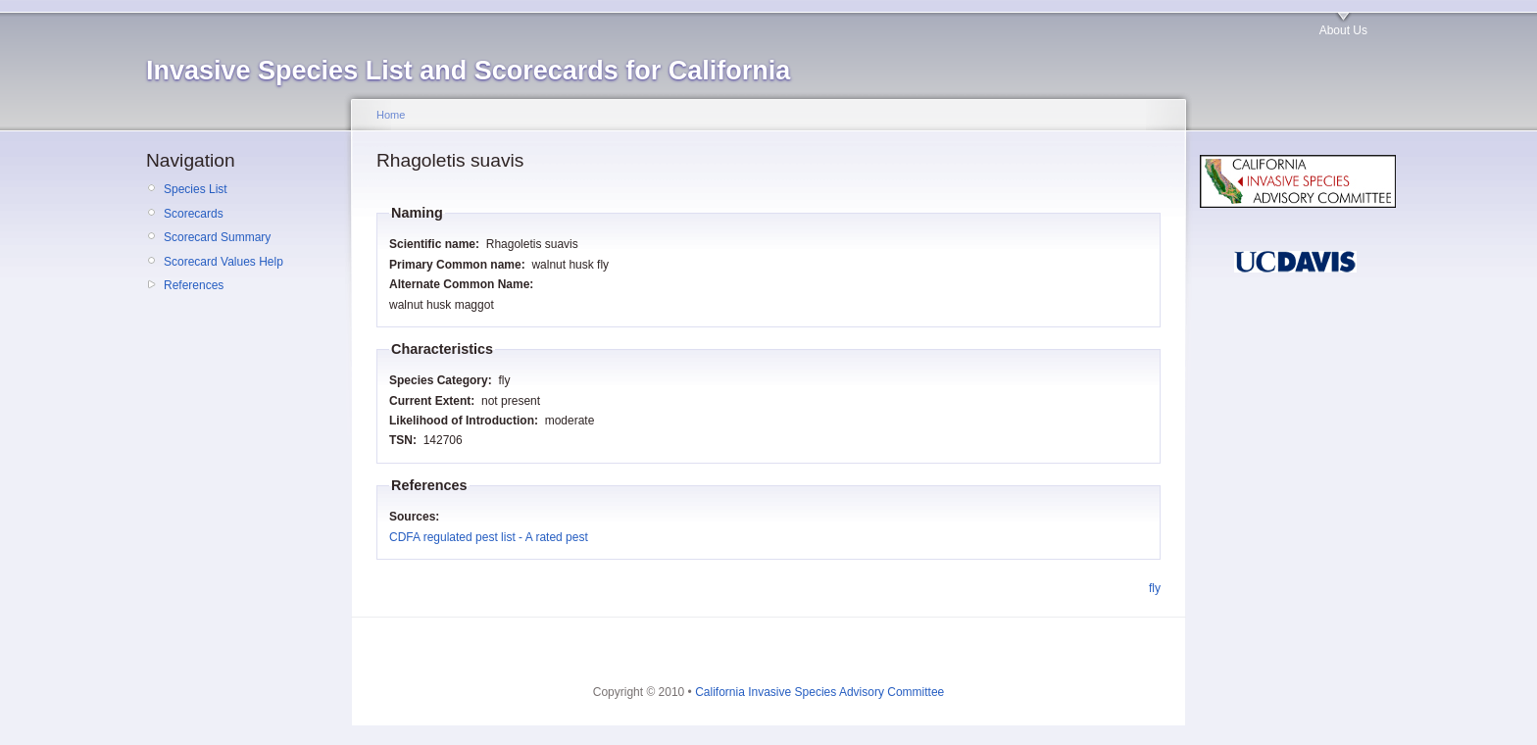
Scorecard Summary (217, 237)
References (193, 285)
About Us (1343, 30)
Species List (195, 189)
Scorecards (193, 214)
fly (1155, 588)
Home (390, 115)
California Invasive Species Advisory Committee (819, 692)
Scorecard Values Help (223, 262)
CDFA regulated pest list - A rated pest (488, 537)
